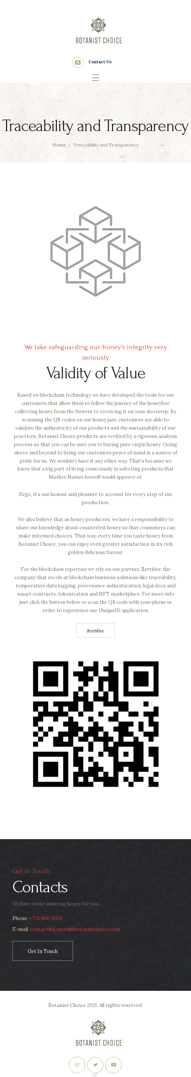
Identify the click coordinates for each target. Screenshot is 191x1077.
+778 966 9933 (45, 918)
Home (59, 145)
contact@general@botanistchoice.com (74, 929)
